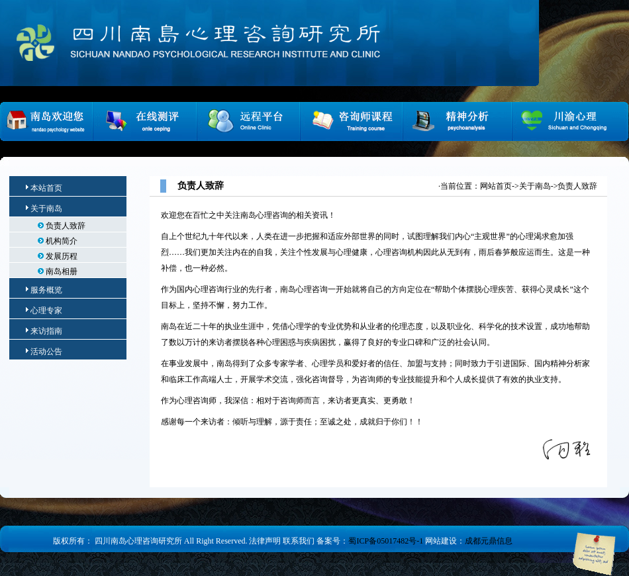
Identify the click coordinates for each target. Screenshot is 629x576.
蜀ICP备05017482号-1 (385, 541)
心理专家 (46, 310)
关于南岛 (46, 208)
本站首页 (44, 188)
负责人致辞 (61, 225)
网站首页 (496, 186)
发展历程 (57, 256)
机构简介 (57, 241)
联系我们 (298, 541)
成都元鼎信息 (488, 541)
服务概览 (46, 290)
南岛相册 (57, 271)
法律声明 (265, 541)
